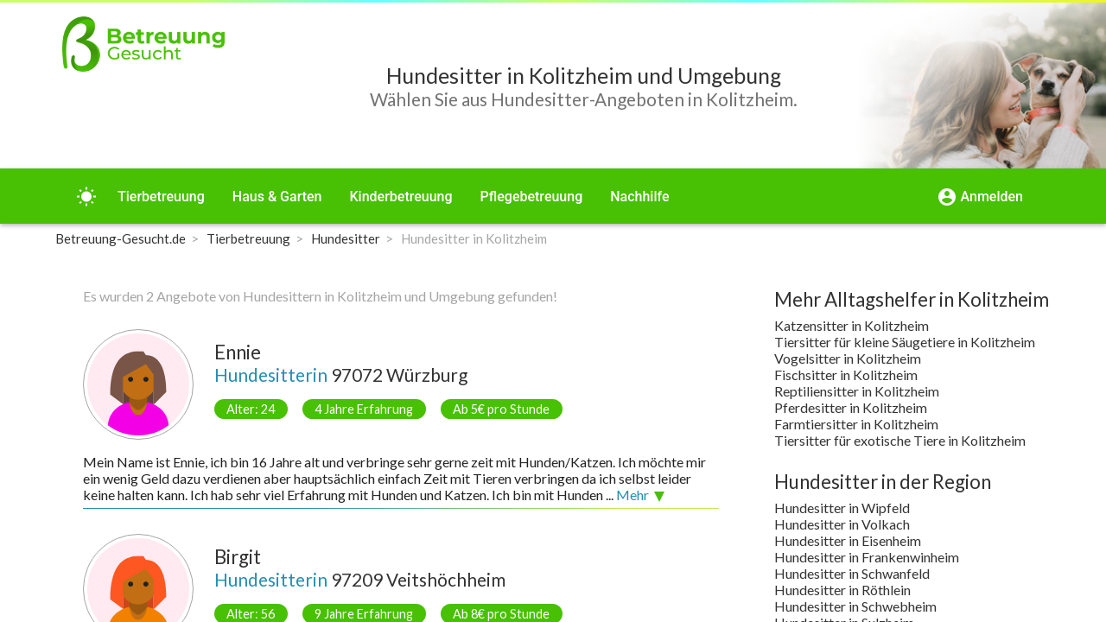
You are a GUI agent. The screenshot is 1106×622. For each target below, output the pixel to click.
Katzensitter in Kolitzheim (851, 325)
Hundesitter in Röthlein (842, 589)
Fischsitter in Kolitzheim (846, 374)
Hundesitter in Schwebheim (855, 606)
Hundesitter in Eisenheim (847, 540)
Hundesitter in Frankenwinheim (866, 557)
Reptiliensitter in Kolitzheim (856, 391)
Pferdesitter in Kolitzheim (850, 407)
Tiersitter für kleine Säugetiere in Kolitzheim (904, 341)
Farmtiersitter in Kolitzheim (856, 424)
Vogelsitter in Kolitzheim (847, 358)
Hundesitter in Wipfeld (842, 507)
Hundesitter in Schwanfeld (852, 573)
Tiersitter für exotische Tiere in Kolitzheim (900, 440)
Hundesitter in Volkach (842, 524)
